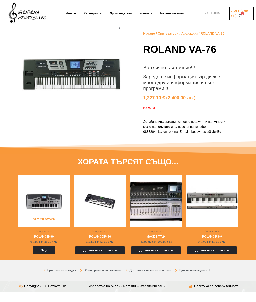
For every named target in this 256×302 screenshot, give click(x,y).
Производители (121, 13)
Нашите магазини (172, 13)
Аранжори (189, 43)
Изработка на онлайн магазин (112, 296)
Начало (71, 13)
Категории (93, 13)
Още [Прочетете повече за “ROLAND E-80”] (44, 260)
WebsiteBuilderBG (153, 296)
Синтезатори (168, 43)
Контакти (146, 13)
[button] (241, 13)
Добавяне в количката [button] (100, 260)
